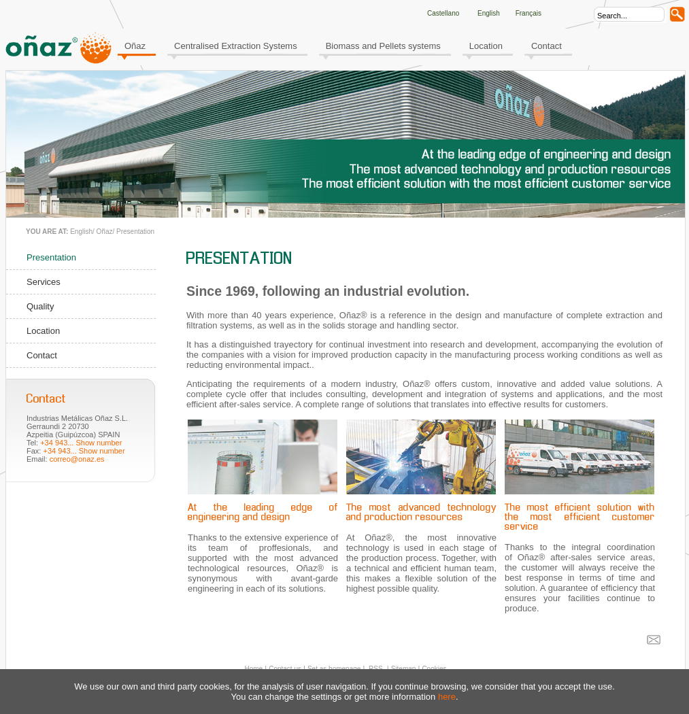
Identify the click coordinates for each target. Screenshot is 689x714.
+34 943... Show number (81, 443)
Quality (40, 306)
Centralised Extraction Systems (235, 46)
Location (486, 46)
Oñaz (135, 46)
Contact (546, 46)
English (81, 231)
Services (44, 282)
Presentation (135, 231)
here (447, 697)
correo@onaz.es (77, 459)
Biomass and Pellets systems (383, 46)
